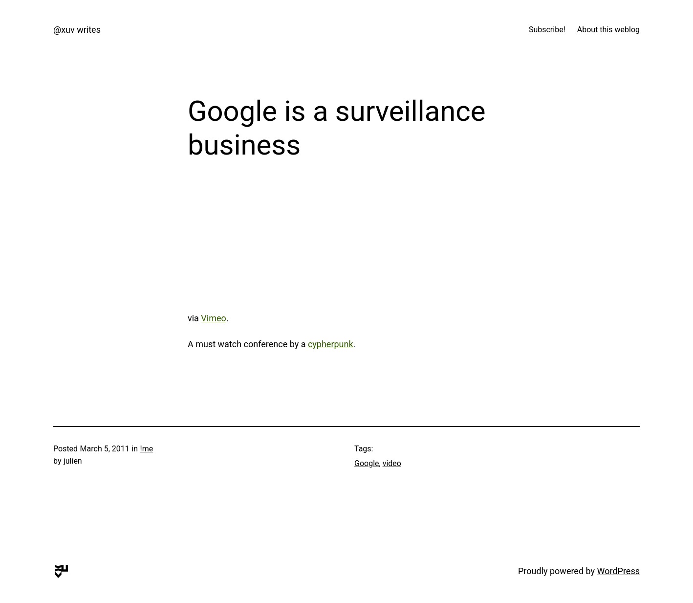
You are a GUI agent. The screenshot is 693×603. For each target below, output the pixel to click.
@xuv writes (77, 29)
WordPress (618, 571)
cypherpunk (330, 344)
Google (366, 463)
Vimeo (213, 318)
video (392, 463)
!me (146, 448)
